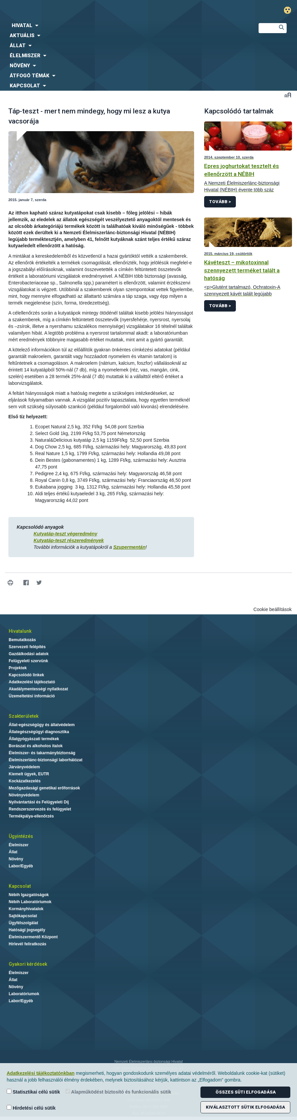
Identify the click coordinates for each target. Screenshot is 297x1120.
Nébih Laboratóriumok (30, 901)
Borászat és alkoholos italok (35, 746)
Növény (16, 859)
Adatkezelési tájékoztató (32, 682)
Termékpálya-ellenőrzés (31, 816)
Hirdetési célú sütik (31, 1108)
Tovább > (220, 201)
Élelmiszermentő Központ (33, 937)
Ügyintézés (21, 836)
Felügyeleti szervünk (28, 661)
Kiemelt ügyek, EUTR (29, 774)
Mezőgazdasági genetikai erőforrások (44, 788)
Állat (13, 852)
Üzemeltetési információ (32, 696)
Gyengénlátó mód (290, 10)
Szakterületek (23, 716)
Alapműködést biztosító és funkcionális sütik (118, 1092)
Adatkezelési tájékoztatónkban (41, 1073)
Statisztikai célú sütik (33, 1092)
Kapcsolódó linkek (26, 675)
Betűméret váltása (288, 95)
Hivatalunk (20, 631)
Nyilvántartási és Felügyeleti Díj (39, 802)
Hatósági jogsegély (27, 930)
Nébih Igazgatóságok (29, 894)
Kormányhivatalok (26, 909)
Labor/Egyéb (21, 866)
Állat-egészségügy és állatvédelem (42, 724)
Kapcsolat (20, 886)
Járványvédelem (24, 767)
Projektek (18, 668)
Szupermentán (129, 547)
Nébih (99, 10)
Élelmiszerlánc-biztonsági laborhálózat (46, 760)
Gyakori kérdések (28, 964)
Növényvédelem (24, 795)
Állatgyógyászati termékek (34, 739)
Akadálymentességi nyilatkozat (38, 689)
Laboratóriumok (24, 994)
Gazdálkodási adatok (28, 654)
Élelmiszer (18, 845)
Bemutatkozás (22, 639)
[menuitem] (124, 25)
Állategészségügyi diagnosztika (39, 731)
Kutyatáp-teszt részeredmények (69, 540)
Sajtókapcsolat (23, 916)
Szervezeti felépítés (27, 646)
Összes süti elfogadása (245, 1092)
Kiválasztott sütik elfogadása (245, 1107)
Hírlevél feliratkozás (27, 944)
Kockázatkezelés (24, 781)
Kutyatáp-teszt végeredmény (66, 533)
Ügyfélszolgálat (23, 923)
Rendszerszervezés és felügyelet (40, 809)
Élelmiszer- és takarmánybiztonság (42, 753)
